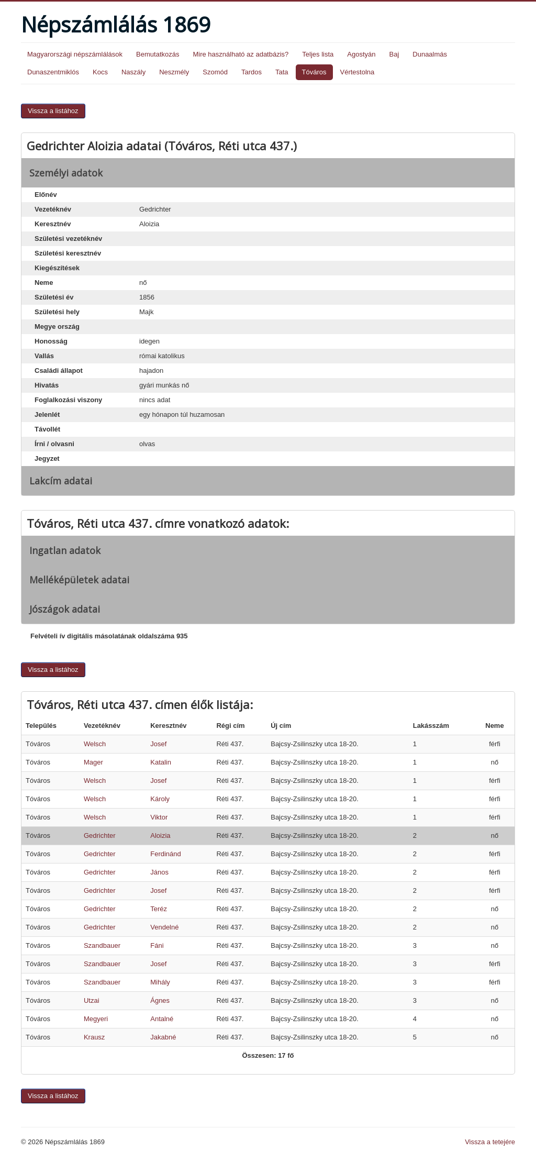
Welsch (95, 744)
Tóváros (314, 72)
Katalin (160, 762)
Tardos (251, 72)
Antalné (161, 1019)
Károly (160, 799)
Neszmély (174, 72)
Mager (93, 762)
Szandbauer (102, 945)
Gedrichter (100, 835)
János (159, 872)
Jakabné (163, 1037)
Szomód (215, 72)
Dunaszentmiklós (53, 72)
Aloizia (160, 835)
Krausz (94, 1037)
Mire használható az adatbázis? (240, 54)
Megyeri (96, 1019)
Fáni (156, 945)
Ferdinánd (165, 854)
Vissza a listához (53, 111)
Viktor (159, 817)
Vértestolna (357, 72)
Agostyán (361, 54)
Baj (394, 54)
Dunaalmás (429, 54)
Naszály (133, 72)
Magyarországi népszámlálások (74, 54)
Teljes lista (317, 54)
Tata (281, 72)
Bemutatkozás (157, 54)
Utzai (91, 1000)
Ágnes (160, 1000)
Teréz (158, 909)
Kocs (100, 72)
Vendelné (164, 927)
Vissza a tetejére (490, 1142)
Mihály (160, 982)
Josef (158, 744)
